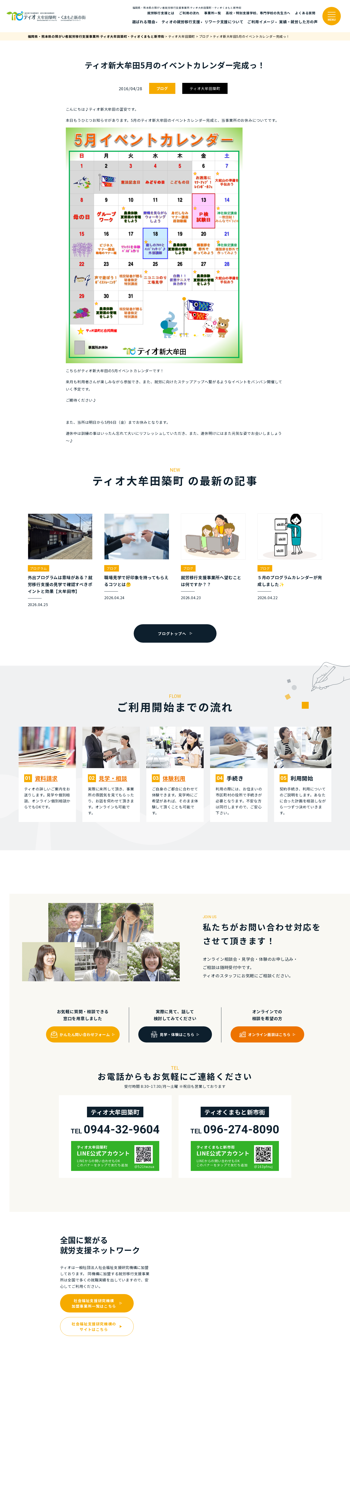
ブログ (162, 88)
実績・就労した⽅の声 (298, 21)
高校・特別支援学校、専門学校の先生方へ (258, 13)
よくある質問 (305, 13)
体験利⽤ (174, 778)
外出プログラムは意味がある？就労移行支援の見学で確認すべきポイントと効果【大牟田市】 (60, 584)
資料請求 (46, 778)
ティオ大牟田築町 (205, 88)
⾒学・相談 (113, 778)
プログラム (38, 568)
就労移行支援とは (160, 13)
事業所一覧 (212, 13)
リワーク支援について (224, 21)
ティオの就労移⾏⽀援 (181, 21)
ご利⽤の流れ (189, 13)
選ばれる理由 (143, 21)
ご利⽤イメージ (261, 21)
